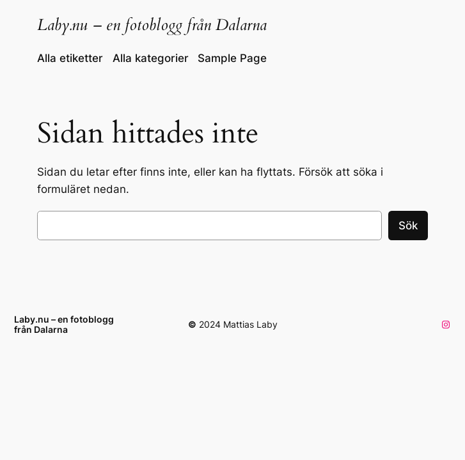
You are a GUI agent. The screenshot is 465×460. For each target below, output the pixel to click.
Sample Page (232, 58)
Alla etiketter (70, 58)
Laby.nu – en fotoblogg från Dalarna (152, 25)
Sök (408, 225)
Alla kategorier (151, 58)
